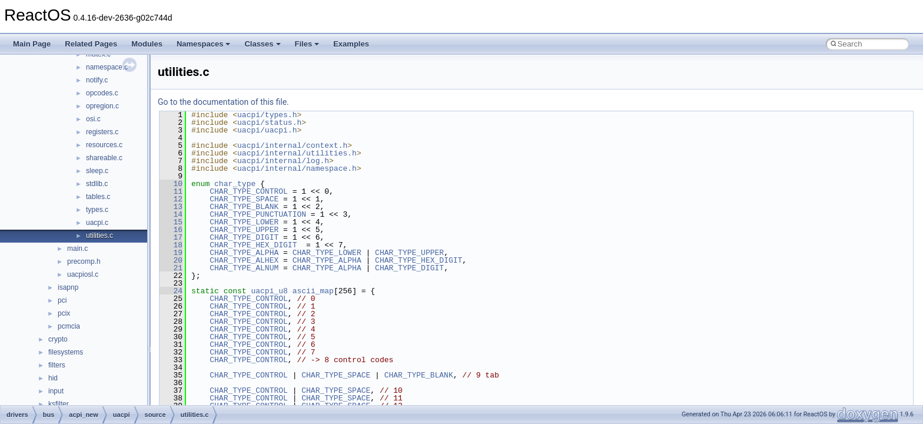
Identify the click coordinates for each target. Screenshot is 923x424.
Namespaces (204, 43)
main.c (77, 248)
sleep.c (97, 171)
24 (171, 291)
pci (62, 300)
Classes (262, 43)
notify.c (97, 80)
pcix (64, 313)
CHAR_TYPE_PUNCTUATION (258, 214)
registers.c (102, 132)
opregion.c (102, 106)
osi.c (93, 119)
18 (171, 245)
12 (171, 199)
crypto (58, 339)
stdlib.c (97, 184)
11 (171, 191)
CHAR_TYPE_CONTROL (249, 191)
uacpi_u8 (269, 291)
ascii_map (313, 291)
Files (307, 43)
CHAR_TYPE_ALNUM (244, 268)
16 (171, 229)
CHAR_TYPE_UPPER (244, 229)
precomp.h (84, 261)
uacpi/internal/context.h (292, 145)
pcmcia (69, 326)
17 (171, 237)
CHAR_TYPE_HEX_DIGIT (253, 245)
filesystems (65, 352)
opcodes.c (102, 93)
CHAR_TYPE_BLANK (244, 206)
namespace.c (107, 67)
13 (171, 206)
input (56, 391)
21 (171, 268)
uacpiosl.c (82, 274)
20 (171, 260)
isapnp (68, 287)
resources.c (104, 145)
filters (56, 365)
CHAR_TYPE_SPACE (244, 199)
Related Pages (91, 43)
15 (171, 222)
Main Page (32, 43)
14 (171, 214)
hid (53, 378)
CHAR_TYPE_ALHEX (244, 260)
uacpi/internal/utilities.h (297, 153)
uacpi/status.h (269, 122)
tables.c (98, 197)
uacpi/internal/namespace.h (297, 168)
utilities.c (99, 235)
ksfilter (58, 404)
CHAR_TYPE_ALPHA (244, 252)
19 (171, 252)
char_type (234, 183)
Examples (351, 43)
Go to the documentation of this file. (223, 102)
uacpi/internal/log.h (283, 160)
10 (171, 183)
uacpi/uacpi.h (267, 130)
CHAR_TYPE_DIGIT (244, 237)
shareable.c (104, 158)
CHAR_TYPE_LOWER (244, 222)
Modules (146, 43)
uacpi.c (97, 222)
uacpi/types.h (267, 115)
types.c (97, 210)
